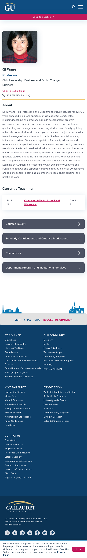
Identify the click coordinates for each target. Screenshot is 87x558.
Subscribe (48, 408)
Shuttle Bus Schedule (15, 404)
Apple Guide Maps (14, 421)
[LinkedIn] (44, 532)
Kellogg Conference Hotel (17, 408)
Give (37, 320)
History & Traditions (14, 348)
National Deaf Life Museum (18, 416)
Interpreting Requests (54, 356)
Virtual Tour (10, 396)
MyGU (47, 344)
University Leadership (15, 344)
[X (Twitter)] (29, 532)
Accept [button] (78, 549)
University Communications (18, 469)
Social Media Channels (55, 396)
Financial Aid (11, 440)
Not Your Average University (19, 376)
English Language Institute (18, 477)
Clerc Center (11, 473)
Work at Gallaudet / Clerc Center (59, 392)
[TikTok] (52, 532)
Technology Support (53, 352)
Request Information (57, 320)
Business (7, 85)
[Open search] (75, 6)
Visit (17, 320)
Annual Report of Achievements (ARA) (23, 368)
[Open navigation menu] (80, 7)
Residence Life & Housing (17, 452)
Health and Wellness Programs (59, 360)
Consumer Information (16, 356)
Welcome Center (13, 412)
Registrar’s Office (13, 448)
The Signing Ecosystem (16, 372)
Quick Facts (10, 340)
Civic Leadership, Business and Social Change (31, 80)
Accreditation (11, 352)
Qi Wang (9, 69)
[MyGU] (7, 532)
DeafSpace (10, 425)
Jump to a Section (43, 17)
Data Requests (51, 404)
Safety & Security (13, 457)
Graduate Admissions (15, 465)
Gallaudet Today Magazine (56, 412)
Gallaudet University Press (56, 421)
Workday (48, 364)
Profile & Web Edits (53, 369)
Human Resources (14, 444)
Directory (48, 340)
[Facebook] (37, 532)
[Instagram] (22, 532)
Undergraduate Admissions (18, 461)
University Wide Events (55, 400)
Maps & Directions (14, 400)
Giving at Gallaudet (53, 416)
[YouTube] (14, 532)
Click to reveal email (13, 91)
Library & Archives (53, 348)
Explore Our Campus (15, 392)
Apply (27, 320)
